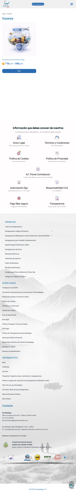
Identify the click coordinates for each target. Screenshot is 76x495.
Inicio (4, 14)
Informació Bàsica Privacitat (12, 338)
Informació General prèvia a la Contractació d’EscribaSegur (23, 292)
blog (3, 362)
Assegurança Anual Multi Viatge (13, 60)
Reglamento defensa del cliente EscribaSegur (18, 342)
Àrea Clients (6, 399)
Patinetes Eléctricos (12, 254)
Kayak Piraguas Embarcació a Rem (17, 245)
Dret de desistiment (9, 315)
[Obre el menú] (71, 4)
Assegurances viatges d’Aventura (16, 231)
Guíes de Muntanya (11, 263)
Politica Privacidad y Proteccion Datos (15, 297)
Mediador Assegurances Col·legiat (14, 436)
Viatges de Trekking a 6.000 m (15, 277)
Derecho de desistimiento (11, 351)
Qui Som (5, 371)
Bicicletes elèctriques (12, 267)
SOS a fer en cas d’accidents (12, 385)
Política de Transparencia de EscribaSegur (17, 333)
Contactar (5, 367)
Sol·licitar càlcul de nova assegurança (15, 390)
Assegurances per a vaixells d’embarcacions (20, 240)
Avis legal (5, 319)
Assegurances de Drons (13, 249)
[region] (38, 459)
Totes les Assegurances (13, 227)
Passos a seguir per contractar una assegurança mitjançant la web (25, 380)
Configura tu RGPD (8, 347)
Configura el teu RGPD (10, 288)
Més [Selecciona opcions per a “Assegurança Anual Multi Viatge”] (19, 71)
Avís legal (5, 328)
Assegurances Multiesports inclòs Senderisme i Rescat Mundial (27, 236)
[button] (19, 141)
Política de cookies (8, 301)
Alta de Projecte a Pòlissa (11, 394)
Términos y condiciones (10, 306)
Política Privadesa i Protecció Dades (15, 324)
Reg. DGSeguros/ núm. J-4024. (23, 427)
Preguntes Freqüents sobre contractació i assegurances (22, 376)
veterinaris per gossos (13, 258)
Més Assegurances (38, 4)
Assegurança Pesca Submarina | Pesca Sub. (20, 272)
